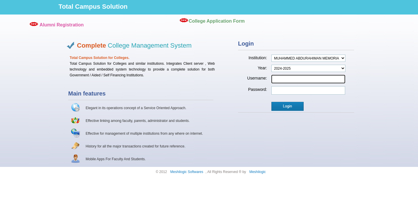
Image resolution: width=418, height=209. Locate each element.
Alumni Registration (61, 24)
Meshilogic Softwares (186, 172)
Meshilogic (257, 172)
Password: (257, 89)
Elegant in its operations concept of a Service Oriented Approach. (136, 108)
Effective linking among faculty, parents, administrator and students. (138, 121)
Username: (257, 78)
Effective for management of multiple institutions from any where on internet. (144, 133)
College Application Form (217, 21)
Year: (262, 68)
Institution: (257, 57)
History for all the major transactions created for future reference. (135, 146)
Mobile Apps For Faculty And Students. (116, 159)
